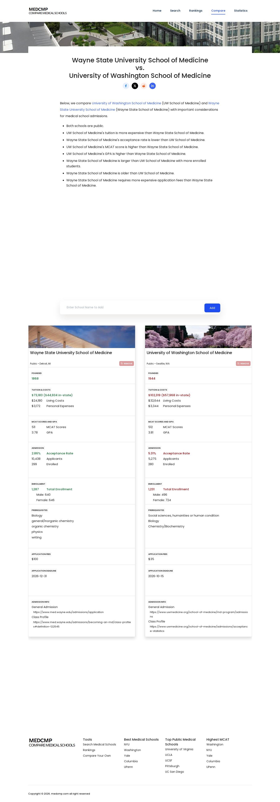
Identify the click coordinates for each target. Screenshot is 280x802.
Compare (218, 10)
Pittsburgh (172, 766)
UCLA (168, 755)
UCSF (168, 760)
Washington (132, 750)
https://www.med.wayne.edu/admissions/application (68, 612)
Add (212, 307)
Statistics (241, 10)
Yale (127, 756)
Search (175, 10)
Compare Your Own (97, 756)
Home (157, 10)
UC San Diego (174, 772)
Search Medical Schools (99, 744)
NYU (126, 744)
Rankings (195, 10)
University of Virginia (179, 749)
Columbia (131, 761)
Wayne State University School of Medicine (71, 352)
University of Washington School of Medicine (126, 103)
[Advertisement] (140, 227)
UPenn (128, 767)
